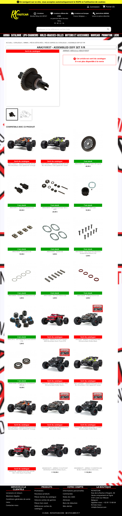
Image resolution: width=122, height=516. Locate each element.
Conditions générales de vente (18, 499)
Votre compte (75, 486)
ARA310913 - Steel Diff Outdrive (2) (22, 207)
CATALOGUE (16, 35)
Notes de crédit (69, 497)
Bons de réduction (70, 503)
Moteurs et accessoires (77, 35)
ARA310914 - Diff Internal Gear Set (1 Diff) (55, 208)
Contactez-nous (12, 505)
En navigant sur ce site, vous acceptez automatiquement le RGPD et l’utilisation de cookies (62, 2)
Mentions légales (13, 496)
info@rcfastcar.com (98, 507)
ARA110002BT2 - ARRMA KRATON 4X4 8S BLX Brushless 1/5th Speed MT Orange (22, 428)
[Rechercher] (73, 29)
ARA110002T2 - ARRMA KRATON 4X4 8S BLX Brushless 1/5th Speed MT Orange (21, 164)
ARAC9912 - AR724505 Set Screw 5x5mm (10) (22, 340)
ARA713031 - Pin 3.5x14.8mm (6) (55, 295)
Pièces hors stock (41, 503)
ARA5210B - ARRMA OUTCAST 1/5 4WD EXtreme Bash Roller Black (88, 428)
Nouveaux (95, 35)
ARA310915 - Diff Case (88, 207)
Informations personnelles (73, 491)
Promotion (107, 35)
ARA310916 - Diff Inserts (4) (21, 251)
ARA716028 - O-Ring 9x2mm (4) (88, 295)
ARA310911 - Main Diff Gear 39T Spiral (88, 164)
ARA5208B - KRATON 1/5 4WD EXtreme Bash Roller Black (54, 428)
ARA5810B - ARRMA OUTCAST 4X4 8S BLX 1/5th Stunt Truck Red (21, 472)
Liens (116, 35)
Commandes (68, 494)
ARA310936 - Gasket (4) (55, 251)
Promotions (38, 491)
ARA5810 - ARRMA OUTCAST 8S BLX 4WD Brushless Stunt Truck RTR (55, 340)
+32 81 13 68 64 (110, 502)
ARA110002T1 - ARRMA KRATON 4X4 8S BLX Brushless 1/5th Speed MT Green (54, 164)
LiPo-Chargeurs (30, 35)
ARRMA (6, 35)
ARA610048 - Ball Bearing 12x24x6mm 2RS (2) (22, 384)
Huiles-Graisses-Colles (52, 35)
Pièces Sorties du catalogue (45, 497)
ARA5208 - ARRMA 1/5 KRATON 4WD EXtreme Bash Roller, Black (88, 340)
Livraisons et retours (14, 493)
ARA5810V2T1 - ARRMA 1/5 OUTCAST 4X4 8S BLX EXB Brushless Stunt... (55, 469)
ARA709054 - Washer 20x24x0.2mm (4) (21, 295)
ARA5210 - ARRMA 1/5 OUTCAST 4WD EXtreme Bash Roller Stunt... (55, 384)
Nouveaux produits (42, 494)
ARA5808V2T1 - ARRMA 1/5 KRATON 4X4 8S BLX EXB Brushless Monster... (88, 469)
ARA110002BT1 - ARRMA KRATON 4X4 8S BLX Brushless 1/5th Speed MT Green (88, 384)
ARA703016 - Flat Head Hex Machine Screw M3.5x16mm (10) (88, 252)
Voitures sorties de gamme (45, 500)
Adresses (66, 500)
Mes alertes (67, 506)
